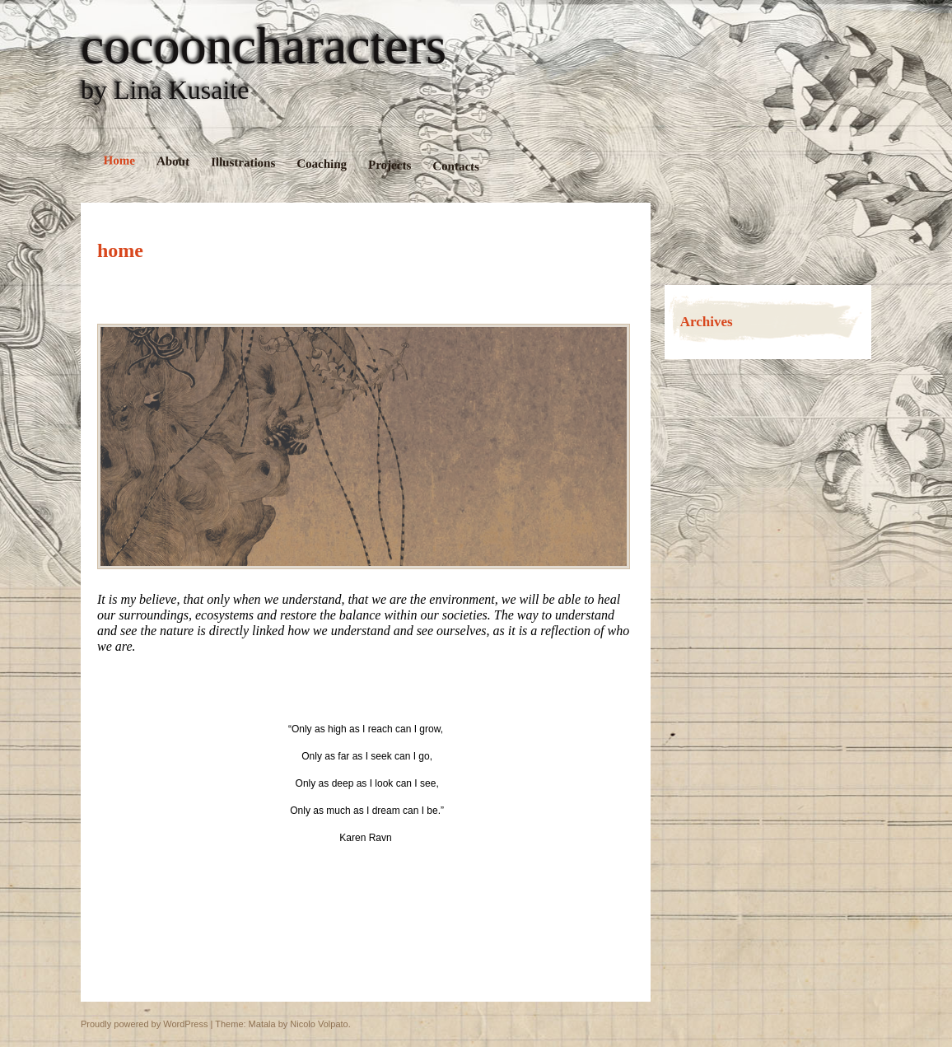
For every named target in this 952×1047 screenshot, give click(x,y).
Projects (389, 165)
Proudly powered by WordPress (144, 1024)
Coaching (321, 164)
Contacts (455, 166)
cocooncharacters (263, 46)
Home (120, 160)
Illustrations (243, 162)
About (172, 161)
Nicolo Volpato (319, 1024)
